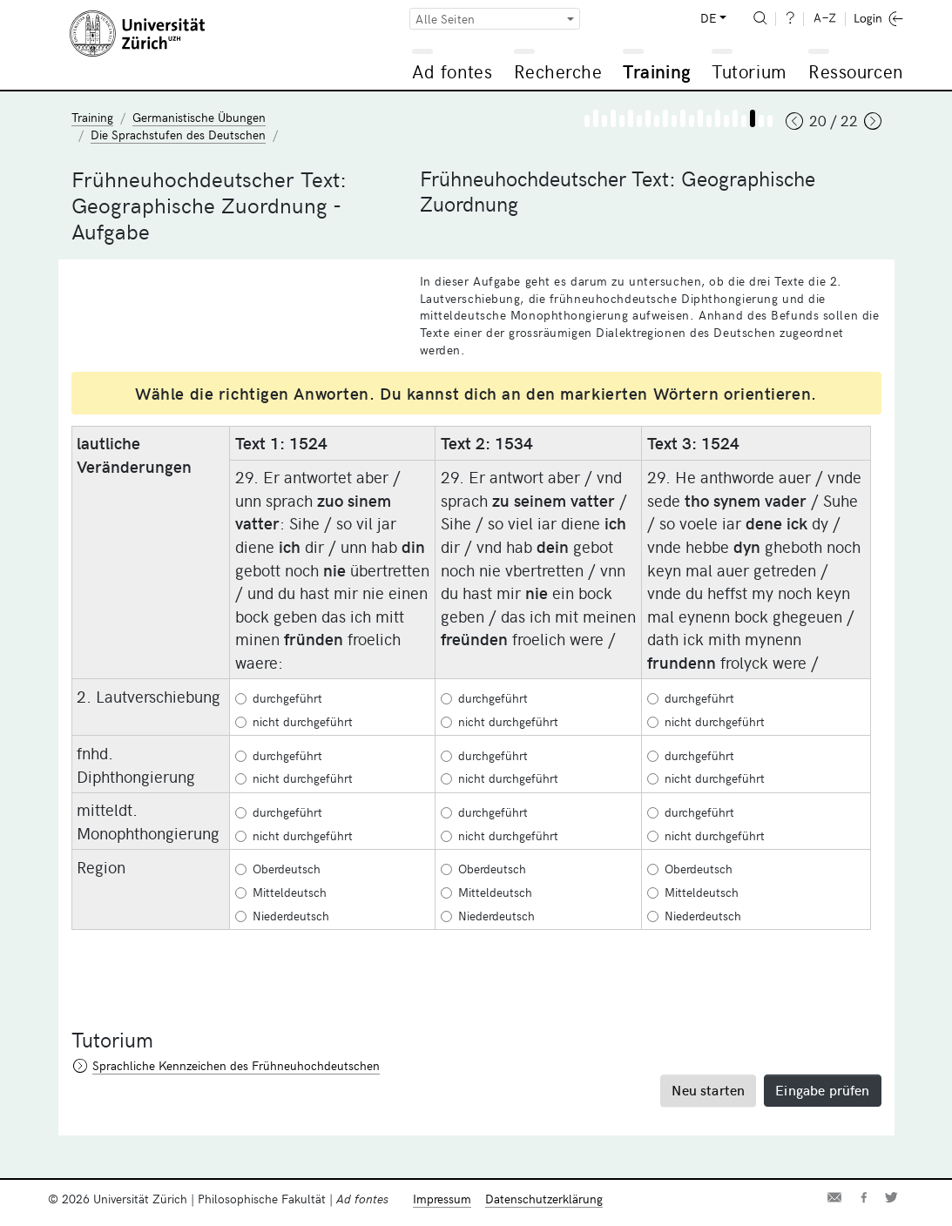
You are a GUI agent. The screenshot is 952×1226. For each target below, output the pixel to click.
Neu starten (708, 1089)
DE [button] (708, 18)
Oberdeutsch (278, 868)
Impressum (442, 1198)
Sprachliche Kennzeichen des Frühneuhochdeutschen (236, 1065)
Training (657, 71)
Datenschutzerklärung (544, 1198)
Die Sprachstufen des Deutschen (178, 134)
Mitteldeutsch (281, 892)
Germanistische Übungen (199, 117)
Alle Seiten (445, 18)
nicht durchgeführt (294, 721)
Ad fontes (452, 71)
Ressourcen (855, 71)
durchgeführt (278, 698)
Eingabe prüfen (822, 1089)
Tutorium (749, 71)
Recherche (558, 71)
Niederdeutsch (282, 915)
